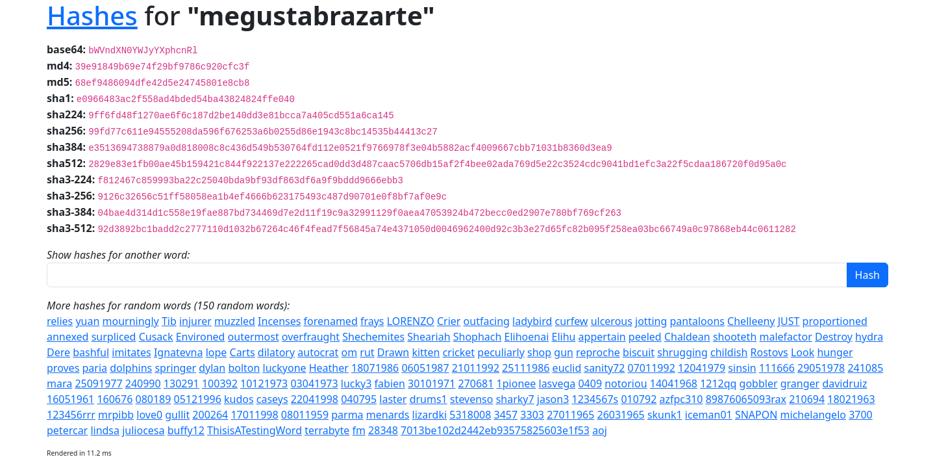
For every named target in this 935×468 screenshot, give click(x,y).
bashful (91, 352)
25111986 (525, 368)
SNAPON (756, 415)
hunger (835, 352)
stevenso (471, 399)
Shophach (477, 337)
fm (358, 430)
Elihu (563, 337)
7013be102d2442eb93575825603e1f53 (495, 430)
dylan (212, 368)
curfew (571, 321)
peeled (645, 337)
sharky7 (515, 399)
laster (392, 399)
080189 (153, 399)
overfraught (311, 337)
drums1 (428, 399)
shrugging (682, 352)
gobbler (759, 383)
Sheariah (428, 337)
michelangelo (813, 415)
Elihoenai (527, 337)
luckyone (284, 368)
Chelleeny (751, 321)
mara (59, 383)
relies (60, 321)
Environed (200, 337)
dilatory (276, 352)
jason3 (553, 399)
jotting (651, 321)
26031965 (621, 415)
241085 (865, 368)
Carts (242, 352)
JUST (789, 321)
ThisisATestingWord (254, 430)
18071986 (375, 368)
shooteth (734, 337)
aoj (599, 430)
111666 (777, 368)
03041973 (314, 383)
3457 (506, 415)
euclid (567, 368)
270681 (476, 383)
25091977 (98, 383)
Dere (58, 352)
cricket (459, 352)
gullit (177, 415)
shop (539, 352)
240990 (143, 383)
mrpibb (116, 415)
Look (802, 352)
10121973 (264, 383)
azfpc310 (681, 399)
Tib (169, 321)
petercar (67, 430)
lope (216, 352)
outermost (253, 337)
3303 (532, 415)
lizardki (429, 415)
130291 (181, 383)
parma (347, 415)
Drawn (393, 352)
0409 (590, 383)
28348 (383, 430)
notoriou (626, 383)
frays (372, 321)
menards (388, 415)
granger (799, 383)
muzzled (234, 321)
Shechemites (373, 337)
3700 (861, 415)
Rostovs (769, 352)
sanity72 (604, 368)
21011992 (475, 368)
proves (63, 368)
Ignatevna (178, 352)
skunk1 (664, 415)
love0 (149, 415)
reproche (598, 352)
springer (175, 368)
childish (728, 352)
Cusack (156, 337)
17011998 (254, 415)
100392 (220, 383)
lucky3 (356, 383)
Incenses (279, 321)
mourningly (131, 321)
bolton (244, 368)
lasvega (557, 383)
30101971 (431, 383)
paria (94, 368)
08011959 (305, 415)
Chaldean (687, 337)
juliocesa (143, 430)
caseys (272, 399)
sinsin (742, 368)
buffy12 (186, 430)
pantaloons (697, 321)
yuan (87, 321)
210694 (807, 399)
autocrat (317, 352)
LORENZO (410, 321)
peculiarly (501, 352)
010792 (638, 399)
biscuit (638, 352)
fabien (390, 383)
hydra (869, 337)
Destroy (834, 337)
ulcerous (611, 321)
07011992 (651, 368)
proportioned (835, 321)
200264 (210, 415)
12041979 (701, 368)
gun (563, 352)
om (350, 352)
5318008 (470, 415)
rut (367, 352)
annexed (67, 337)
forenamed (331, 321)
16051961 (70, 399)
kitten (426, 352)
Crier (448, 321)
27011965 (570, 415)
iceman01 (708, 415)
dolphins (131, 368)
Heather (329, 368)
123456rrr (71, 415)
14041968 (673, 383)
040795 (359, 399)
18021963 (851, 399)
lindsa (104, 430)
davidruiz (844, 383)
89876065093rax (746, 399)
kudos (239, 399)
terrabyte (327, 430)
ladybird (532, 321)
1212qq (718, 383)
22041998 (314, 399)
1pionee (516, 383)
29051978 (821, 368)
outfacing (487, 321)
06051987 (425, 368)
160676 (114, 399)
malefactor (785, 337)
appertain (602, 337)
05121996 (197, 399)
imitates (131, 352)
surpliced (114, 337)
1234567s (594, 399)
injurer (195, 321)
